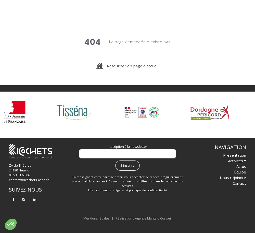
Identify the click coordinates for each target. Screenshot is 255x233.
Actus (147, 14)
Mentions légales (96, 218)
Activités (118, 14)
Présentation (84, 14)
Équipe (171, 14)
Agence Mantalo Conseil (153, 218)
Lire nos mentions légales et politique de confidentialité (127, 190)
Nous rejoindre (201, 14)
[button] (11, 224)
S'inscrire (127, 165)
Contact (232, 14)
